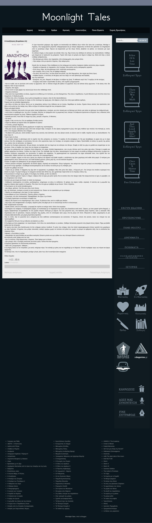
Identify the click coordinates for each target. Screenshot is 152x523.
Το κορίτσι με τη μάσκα (111, 493)
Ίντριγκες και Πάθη (13, 441)
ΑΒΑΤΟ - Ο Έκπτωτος (14, 444)
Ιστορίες (41, 30)
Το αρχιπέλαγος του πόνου (112, 486)
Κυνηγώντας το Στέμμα (62, 444)
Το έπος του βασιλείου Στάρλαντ (114, 483)
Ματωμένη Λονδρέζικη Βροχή (64, 451)
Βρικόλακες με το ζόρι (14, 464)
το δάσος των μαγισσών (111, 511)
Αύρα (9, 461)
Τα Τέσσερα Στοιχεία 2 (62, 506)
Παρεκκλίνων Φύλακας (62, 483)
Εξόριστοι (10, 468)
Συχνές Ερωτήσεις (117, 30)
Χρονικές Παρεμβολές (111, 506)
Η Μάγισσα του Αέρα (14, 483)
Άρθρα (54, 30)
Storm (105, 461)
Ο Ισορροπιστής (60, 459)
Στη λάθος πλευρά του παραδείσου (66, 493)
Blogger (83, 516)
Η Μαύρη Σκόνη (12, 486)
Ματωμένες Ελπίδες (61, 446)
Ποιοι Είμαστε (98, 30)
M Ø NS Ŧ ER (108, 459)
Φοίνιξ (106, 503)
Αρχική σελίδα (55, 272)
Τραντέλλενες (108, 501)
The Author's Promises (111, 471)
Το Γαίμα (106, 473)
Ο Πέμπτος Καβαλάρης (62, 468)
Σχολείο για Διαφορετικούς (63, 498)
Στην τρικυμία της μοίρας (63, 496)
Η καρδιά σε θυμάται (14, 493)
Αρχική (30, 30)
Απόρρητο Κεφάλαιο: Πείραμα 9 (17, 454)
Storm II (106, 464)
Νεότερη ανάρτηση (13, 272)
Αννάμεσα (10, 451)
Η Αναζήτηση (14, 262)
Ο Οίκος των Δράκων (62, 464)
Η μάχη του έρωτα (13, 498)
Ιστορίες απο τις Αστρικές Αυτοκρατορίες (20, 506)
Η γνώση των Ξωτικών (14, 491)
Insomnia (106, 454)
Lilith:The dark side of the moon (114, 456)
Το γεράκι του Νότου (110, 488)
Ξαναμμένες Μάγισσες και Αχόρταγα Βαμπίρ (69, 456)
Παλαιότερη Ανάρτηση (100, 272)
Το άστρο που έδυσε (110, 481)
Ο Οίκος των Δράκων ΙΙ (62, 466)
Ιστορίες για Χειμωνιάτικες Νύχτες (18, 508)
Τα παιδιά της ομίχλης (62, 508)
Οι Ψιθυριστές (59, 473)
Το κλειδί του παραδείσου (112, 491)
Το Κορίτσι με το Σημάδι (111, 476)
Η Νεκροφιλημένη (13, 488)
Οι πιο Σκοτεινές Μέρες (62, 476)
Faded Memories (109, 446)
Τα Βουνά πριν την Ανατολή (64, 501)
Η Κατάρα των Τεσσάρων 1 (16, 481)
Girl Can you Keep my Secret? (113, 449)
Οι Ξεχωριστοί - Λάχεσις (63, 471)
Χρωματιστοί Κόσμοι (110, 508)
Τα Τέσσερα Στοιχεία (62, 503)
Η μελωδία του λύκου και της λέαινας (19, 501)
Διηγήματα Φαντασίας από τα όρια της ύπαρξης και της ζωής (27, 466)
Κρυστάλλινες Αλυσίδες (62, 441)
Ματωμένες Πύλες (61, 449)
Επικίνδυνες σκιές (13, 471)
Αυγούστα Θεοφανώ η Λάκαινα (17, 459)
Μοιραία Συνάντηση (61, 454)
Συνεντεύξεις (80, 30)
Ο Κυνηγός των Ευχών (62, 461)
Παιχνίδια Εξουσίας (61, 481)
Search (142, 40)
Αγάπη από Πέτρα (13, 446)
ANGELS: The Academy (111, 441)
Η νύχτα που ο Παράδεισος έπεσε (18, 503)
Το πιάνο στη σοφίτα (110, 498)
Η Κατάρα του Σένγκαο (14, 479)
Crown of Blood (109, 444)
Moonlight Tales (76, 16)
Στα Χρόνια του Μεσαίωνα (63, 488)
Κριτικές (66, 30)
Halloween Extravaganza (112, 451)
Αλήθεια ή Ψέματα (13, 449)
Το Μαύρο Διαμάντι (110, 479)
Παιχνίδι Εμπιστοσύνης (62, 479)
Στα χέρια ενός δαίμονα (62, 491)
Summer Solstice (109, 468)
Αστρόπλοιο (11, 456)
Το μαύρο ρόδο (108, 496)
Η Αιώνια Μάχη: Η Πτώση (15, 473)
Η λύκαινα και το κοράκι (15, 496)
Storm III (106, 466)
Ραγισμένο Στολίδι (61, 486)
